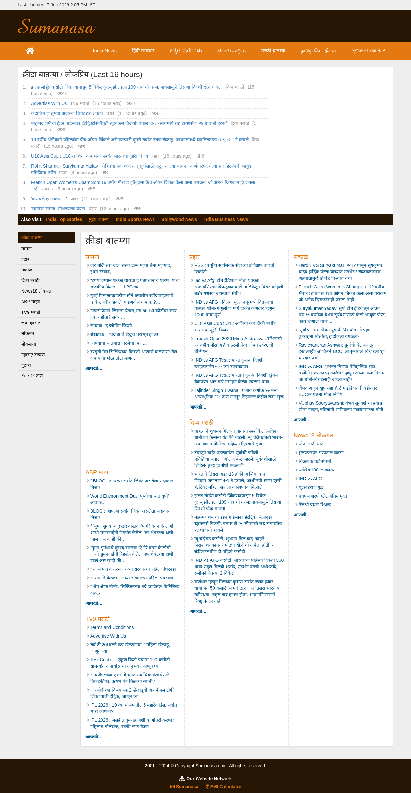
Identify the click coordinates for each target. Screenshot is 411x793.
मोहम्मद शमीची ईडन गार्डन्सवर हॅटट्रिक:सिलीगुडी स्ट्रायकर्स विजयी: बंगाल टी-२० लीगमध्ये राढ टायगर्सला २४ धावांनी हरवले (129, 123)
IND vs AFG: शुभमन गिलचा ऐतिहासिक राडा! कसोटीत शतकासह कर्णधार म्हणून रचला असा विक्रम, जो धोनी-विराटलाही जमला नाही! (342, 373)
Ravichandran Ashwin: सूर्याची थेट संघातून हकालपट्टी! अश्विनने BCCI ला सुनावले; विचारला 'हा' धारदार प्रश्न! (342, 351)
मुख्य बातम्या (99, 219)
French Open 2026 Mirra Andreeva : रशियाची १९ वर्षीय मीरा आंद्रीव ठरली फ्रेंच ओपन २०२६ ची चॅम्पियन (238, 345)
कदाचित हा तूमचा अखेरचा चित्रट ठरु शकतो (67, 113)
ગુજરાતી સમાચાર (370, 50)
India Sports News (135, 219)
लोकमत (27, 333)
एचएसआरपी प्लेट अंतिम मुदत (323, 495)
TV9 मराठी (30, 312)
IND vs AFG (310, 478)
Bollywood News (179, 219)
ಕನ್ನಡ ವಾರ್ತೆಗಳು (197, 50)
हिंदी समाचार (156, 50)
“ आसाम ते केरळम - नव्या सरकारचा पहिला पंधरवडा (133, 569)
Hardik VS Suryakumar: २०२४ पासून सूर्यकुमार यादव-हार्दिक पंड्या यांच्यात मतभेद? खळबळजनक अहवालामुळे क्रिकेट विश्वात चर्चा (340, 272)
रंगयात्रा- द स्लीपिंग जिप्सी (111, 325)
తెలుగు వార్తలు (240, 50)
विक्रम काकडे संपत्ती (315, 461)
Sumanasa (184, 786)
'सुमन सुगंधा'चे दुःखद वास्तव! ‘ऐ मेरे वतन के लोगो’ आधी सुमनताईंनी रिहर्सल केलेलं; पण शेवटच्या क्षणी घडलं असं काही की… (131, 554)
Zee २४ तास (32, 375)
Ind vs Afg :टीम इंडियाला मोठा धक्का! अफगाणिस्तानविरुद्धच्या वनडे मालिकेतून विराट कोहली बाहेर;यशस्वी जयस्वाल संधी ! (238, 287)
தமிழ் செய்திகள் (323, 50)
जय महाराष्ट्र (30, 322)
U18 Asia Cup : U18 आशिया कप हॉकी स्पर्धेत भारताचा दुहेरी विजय (89, 156)
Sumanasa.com (62, 25)
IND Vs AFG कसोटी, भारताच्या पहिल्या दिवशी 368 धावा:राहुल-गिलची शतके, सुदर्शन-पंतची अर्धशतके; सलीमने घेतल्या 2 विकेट (239, 567)
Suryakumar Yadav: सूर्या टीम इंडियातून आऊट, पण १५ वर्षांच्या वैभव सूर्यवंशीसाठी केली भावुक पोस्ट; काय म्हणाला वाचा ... (342, 315)
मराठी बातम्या (280, 50)
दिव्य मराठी (30, 280)
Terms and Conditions (112, 627)
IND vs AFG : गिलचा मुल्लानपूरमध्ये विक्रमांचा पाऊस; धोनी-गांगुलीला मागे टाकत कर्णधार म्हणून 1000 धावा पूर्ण (234, 308)
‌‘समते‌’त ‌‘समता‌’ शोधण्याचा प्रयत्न (58, 208)
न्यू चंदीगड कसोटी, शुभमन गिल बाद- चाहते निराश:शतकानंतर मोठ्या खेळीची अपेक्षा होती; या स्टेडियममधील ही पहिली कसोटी (234, 545)
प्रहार (25, 259)
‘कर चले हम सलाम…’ (49, 198)
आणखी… (93, 368)
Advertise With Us (49, 103)
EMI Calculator (223, 786)
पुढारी (26, 365)
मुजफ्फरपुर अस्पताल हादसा (321, 452)
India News (119, 50)
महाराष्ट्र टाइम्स (33, 354)
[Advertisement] (253, 25)
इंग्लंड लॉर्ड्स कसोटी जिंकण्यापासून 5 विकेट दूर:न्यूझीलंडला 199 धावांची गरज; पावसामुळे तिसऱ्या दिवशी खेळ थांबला (127, 87)
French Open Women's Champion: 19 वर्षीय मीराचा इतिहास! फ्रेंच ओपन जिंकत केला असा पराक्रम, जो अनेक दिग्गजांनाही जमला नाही (343, 293)
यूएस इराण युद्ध (311, 487)
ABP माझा (30, 301)
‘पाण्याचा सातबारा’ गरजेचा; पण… (118, 343)
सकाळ (26, 269)
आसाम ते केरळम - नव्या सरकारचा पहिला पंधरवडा (131, 577)
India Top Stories (64, 219)
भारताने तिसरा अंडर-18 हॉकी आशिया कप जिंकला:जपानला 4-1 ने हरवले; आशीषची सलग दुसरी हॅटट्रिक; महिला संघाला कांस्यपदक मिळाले (237, 480)
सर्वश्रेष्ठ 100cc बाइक (316, 469)
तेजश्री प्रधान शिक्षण (315, 504)
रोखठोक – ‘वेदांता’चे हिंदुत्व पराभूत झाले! (124, 334)
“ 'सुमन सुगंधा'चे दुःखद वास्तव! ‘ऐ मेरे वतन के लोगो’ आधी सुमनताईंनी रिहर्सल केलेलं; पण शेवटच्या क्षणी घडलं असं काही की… (132, 533)
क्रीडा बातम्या (32, 237)
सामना (26, 248)
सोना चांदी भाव (311, 443)
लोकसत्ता (28, 344)
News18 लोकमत (36, 291)
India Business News (225, 219)
